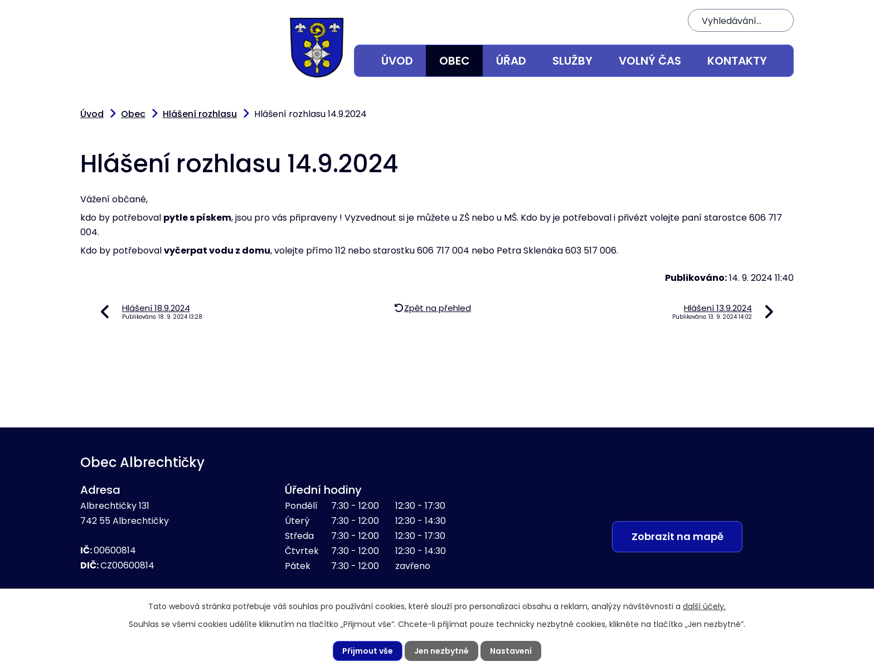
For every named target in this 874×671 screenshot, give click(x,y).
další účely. (704, 606)
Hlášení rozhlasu (200, 114)
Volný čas (650, 61)
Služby (572, 61)
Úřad (511, 61)
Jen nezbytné (441, 651)
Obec (454, 61)
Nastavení (511, 651)
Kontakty (737, 61)
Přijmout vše (367, 651)
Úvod (397, 61)
